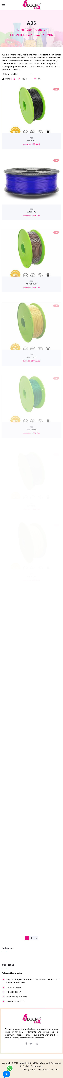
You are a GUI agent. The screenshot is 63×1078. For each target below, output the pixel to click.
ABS (31, 146)
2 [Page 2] (31, 938)
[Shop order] (17, 74)
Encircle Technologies (33, 1066)
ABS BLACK (32, 149)
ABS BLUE (31, 221)
